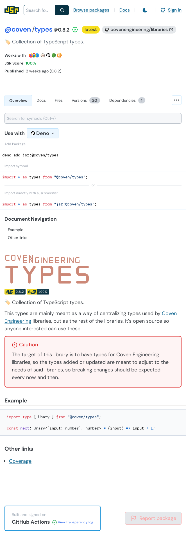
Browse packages (91, 10)
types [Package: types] (44, 29)
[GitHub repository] (139, 30)
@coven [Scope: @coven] (17, 29)
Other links (17, 237)
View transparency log (75, 522)
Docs (124, 10)
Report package (153, 518)
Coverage (20, 461)
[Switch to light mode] (145, 10)
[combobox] (39, 10)
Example (15, 229)
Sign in (171, 10)
